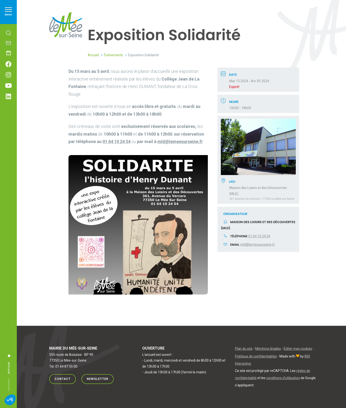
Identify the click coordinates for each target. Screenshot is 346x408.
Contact (63, 379)
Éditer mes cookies (298, 349)
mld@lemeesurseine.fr (257, 244)
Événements (113, 55)
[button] (10, 400)
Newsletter (97, 379)
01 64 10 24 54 (259, 236)
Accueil (93, 55)
